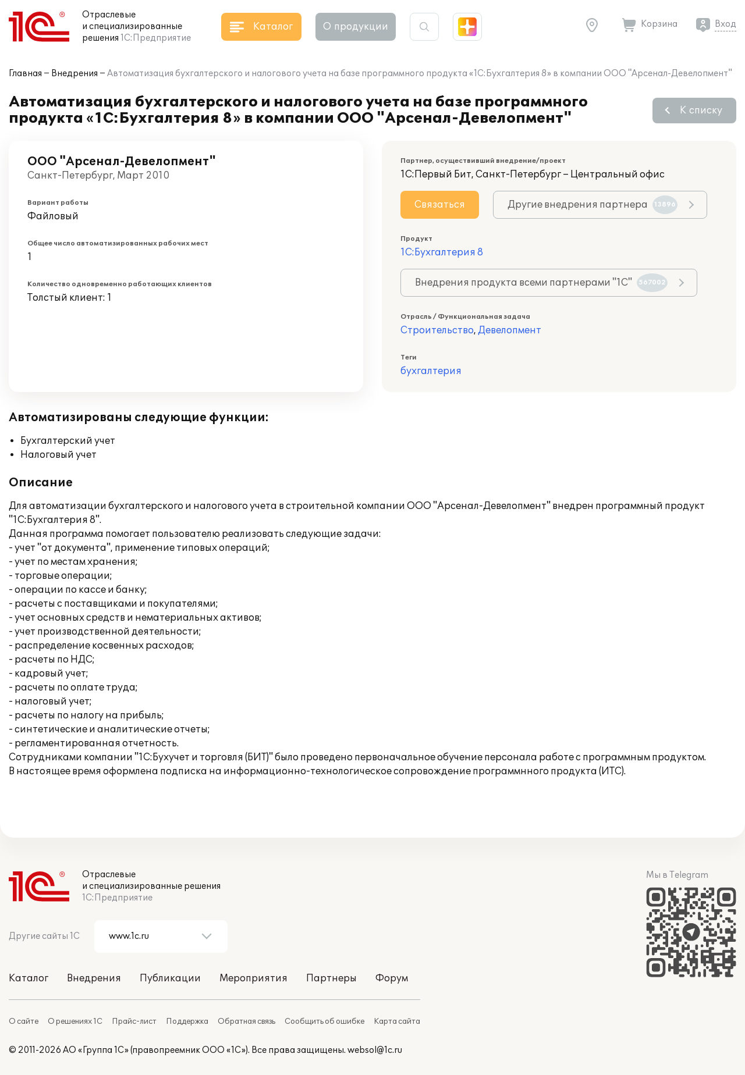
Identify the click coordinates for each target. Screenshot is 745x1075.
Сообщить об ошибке (324, 1021)
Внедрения (74, 74)
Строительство (437, 330)
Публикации (170, 978)
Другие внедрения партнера (592, 204)
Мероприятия (253, 978)
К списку (701, 110)
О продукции (355, 27)
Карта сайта (397, 1021)
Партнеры (331, 978)
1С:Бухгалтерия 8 (441, 252)
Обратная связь (246, 1021)
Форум (391, 978)
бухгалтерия (431, 371)
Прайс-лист (134, 1021)
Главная (25, 74)
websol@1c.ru (374, 1050)
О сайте (23, 1021)
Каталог (28, 978)
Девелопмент (509, 330)
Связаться (439, 205)
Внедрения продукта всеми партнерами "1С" (541, 282)
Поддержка (187, 1021)
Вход (725, 24)
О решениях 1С (75, 1021)
